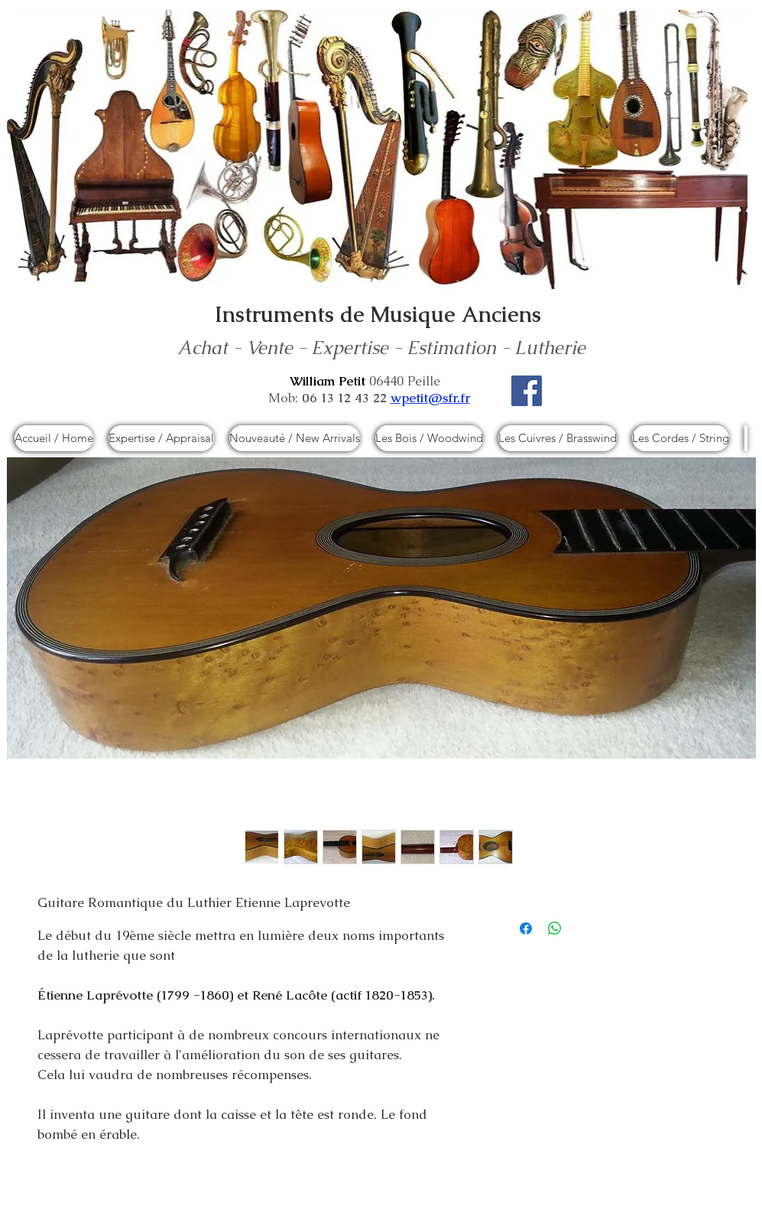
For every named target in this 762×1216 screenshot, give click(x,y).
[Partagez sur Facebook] (526, 928)
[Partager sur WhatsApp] (555, 928)
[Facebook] (526, 391)
